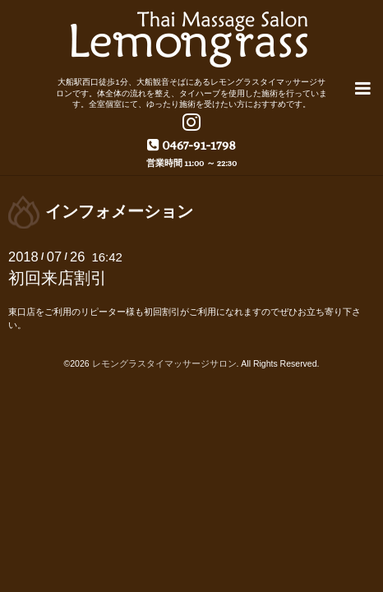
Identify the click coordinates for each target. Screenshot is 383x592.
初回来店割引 (57, 276)
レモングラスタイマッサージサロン (164, 362)
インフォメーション (119, 210)
